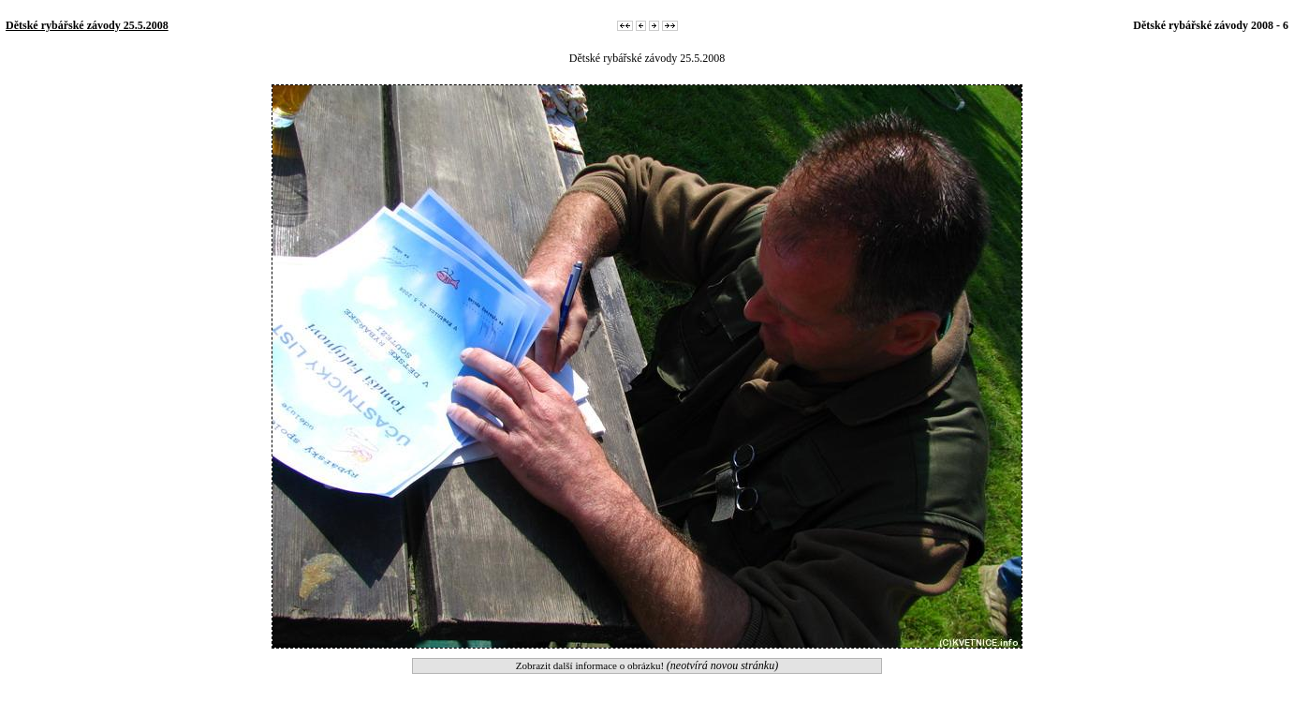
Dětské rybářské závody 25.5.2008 (87, 25)
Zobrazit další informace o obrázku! (647, 665)
